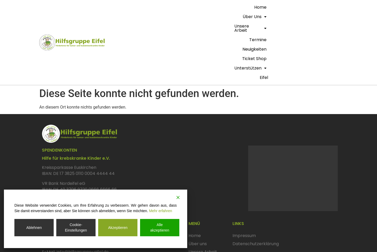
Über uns (168, 7)
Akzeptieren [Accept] (117, 228)
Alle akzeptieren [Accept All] (159, 227)
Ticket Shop (285, 7)
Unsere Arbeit (201, 7)
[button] (167, 7)
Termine (197, 199)
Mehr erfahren (160, 211)
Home (145, 7)
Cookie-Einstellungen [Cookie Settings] (76, 227)
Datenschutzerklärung (255, 183)
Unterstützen (318, 7)
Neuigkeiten (257, 7)
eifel (332, 17)
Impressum (244, 175)
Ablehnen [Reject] (34, 228)
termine (231, 7)
